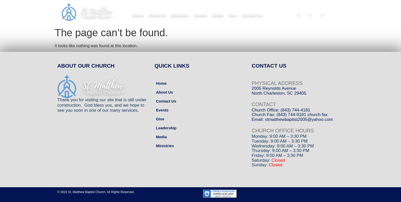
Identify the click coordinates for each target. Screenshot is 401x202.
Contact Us (252, 15)
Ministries (179, 15)
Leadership (166, 128)
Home (137, 15)
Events (200, 15)
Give (232, 15)
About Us (156, 15)
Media (217, 15)
